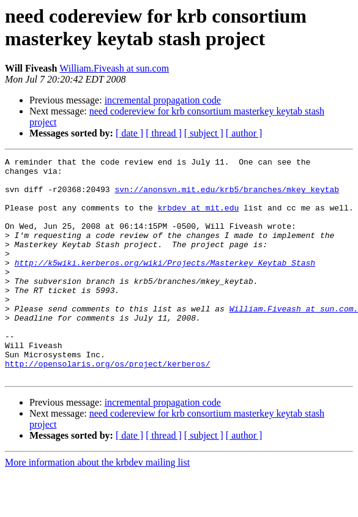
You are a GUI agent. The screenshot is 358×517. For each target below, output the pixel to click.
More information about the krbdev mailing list (97, 506)
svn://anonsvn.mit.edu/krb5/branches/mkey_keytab (226, 196)
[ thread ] (164, 133)
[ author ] (244, 133)
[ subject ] (203, 133)
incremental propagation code (163, 100)
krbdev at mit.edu (198, 218)
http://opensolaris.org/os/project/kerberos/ (107, 405)
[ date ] (129, 133)
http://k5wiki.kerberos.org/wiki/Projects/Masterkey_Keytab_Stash (165, 284)
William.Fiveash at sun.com (114, 68)
